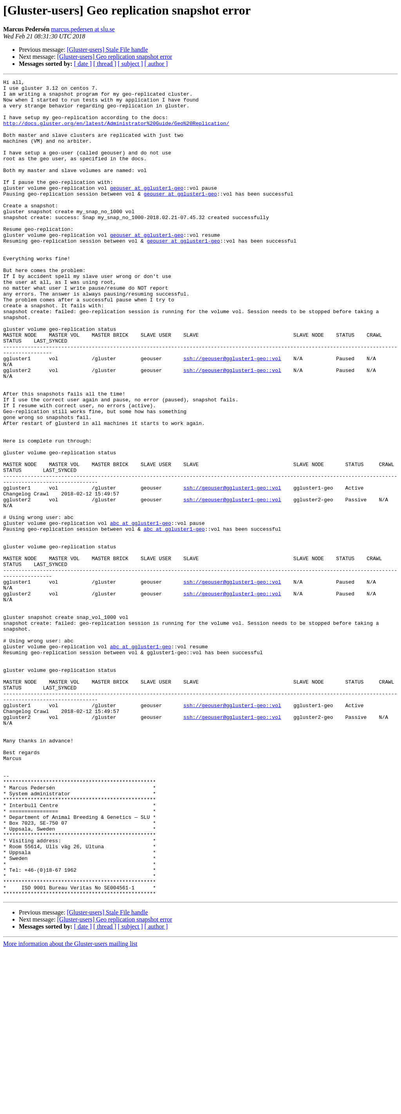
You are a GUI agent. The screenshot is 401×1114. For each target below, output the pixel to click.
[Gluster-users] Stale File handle (107, 49)
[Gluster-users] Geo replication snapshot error (114, 56)
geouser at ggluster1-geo (146, 210)
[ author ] (156, 63)
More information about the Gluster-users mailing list (70, 1107)
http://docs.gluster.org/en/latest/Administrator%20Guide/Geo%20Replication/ (116, 132)
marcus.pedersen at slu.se (83, 29)
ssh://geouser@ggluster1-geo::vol (232, 414)
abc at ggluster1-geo (140, 612)
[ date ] (83, 63)
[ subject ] (130, 63)
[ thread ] (104, 63)
